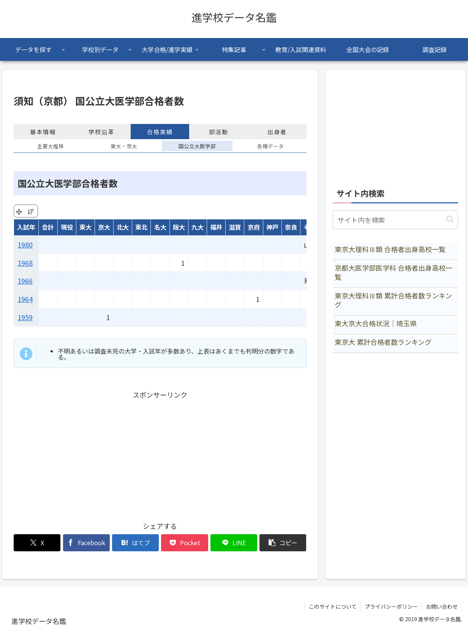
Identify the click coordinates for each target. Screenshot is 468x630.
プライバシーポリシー (391, 606)
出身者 (277, 131)
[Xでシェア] (37, 542)
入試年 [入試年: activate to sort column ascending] (26, 227)
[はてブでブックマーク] (135, 542)
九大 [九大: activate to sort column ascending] (197, 227)
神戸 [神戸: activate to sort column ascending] (272, 227)
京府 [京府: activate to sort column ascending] (254, 227)
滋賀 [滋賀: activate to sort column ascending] (235, 227)
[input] (396, 219)
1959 (25, 317)
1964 (25, 299)
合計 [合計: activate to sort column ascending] (48, 227)
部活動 (218, 131)
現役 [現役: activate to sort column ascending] (67, 227)
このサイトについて (333, 606)
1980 (25, 244)
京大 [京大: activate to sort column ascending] (104, 227)
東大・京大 (124, 146)
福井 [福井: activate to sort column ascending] (216, 227)
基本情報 (43, 131)
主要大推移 (50, 146)
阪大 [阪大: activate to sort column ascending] (179, 227)
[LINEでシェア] (233, 542)
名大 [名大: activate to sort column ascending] (160, 227)
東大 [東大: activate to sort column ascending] (85, 227)
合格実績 (160, 131)
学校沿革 (101, 131)
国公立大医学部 (197, 146)
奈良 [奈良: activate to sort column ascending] (291, 227)
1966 (25, 281)
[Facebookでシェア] (86, 542)
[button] (282, 542)
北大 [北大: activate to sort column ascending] (123, 227)
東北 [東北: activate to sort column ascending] (141, 227)
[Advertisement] (160, 454)
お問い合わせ (442, 606)
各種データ (270, 146)
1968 (25, 263)
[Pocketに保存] (184, 542)
